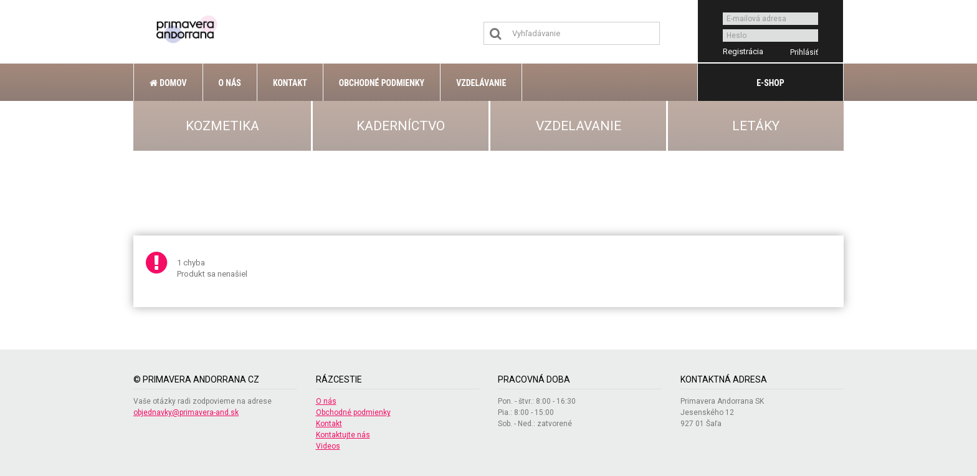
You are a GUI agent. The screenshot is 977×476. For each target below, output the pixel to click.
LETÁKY (755, 125)
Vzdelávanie (481, 83)
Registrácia (743, 51)
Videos (328, 446)
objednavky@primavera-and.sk (186, 412)
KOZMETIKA (222, 125)
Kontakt (290, 83)
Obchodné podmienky (381, 83)
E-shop (770, 83)
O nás (230, 83)
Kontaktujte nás (343, 435)
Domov (168, 83)
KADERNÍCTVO (400, 125)
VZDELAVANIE (578, 125)
